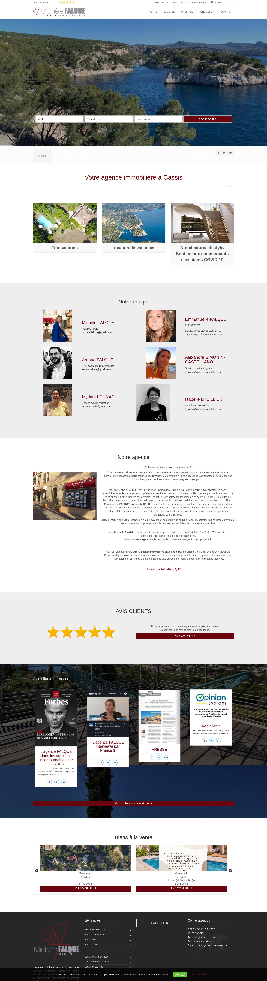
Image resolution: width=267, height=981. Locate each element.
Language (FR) (41, 2)
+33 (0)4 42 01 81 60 (223, 2)
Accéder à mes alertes (194, 2)
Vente (153, 11)
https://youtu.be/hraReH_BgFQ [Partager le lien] (141, 569)
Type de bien (108, 118)
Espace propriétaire (165, 2)
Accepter (180, 974)
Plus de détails (199, 974)
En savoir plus (185, 636)
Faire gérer (206, 11)
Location (169, 11)
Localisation (158, 118)
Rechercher (207, 119)
